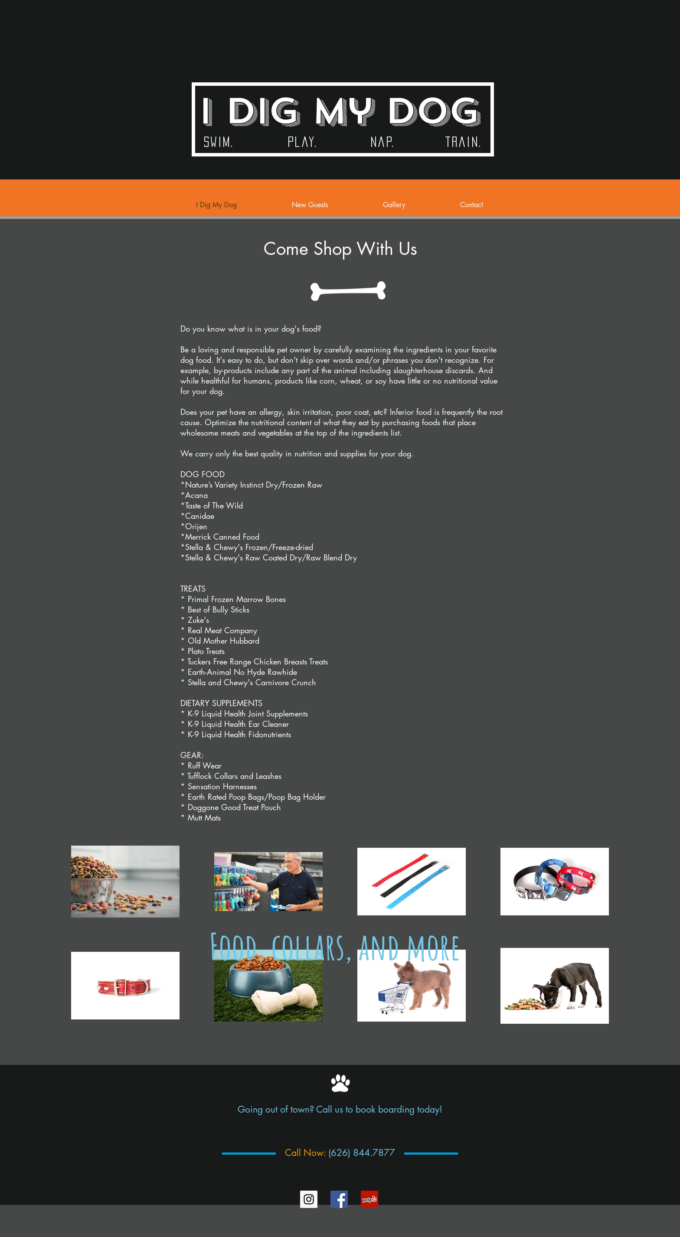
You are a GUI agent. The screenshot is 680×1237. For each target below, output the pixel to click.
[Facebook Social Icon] (339, 1199)
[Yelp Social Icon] (369, 1199)
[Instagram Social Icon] (308, 1199)
